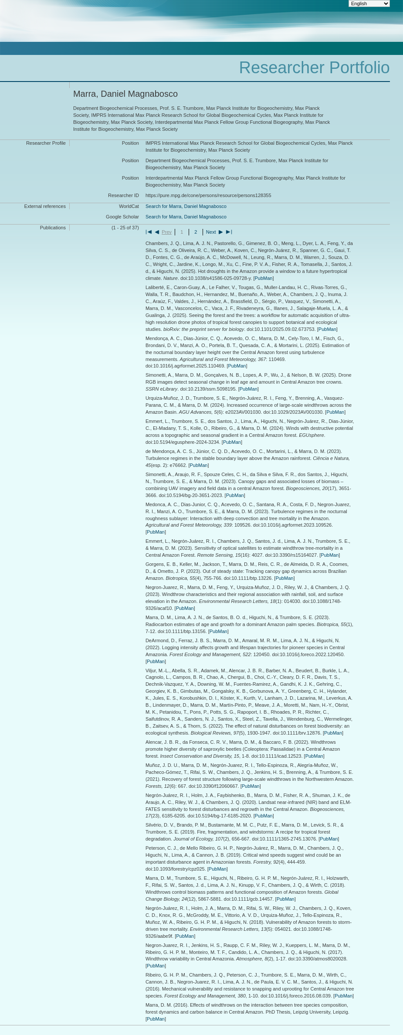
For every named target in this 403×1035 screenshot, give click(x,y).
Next (211, 232)
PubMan (263, 278)
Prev (167, 232)
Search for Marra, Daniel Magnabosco (186, 206)
